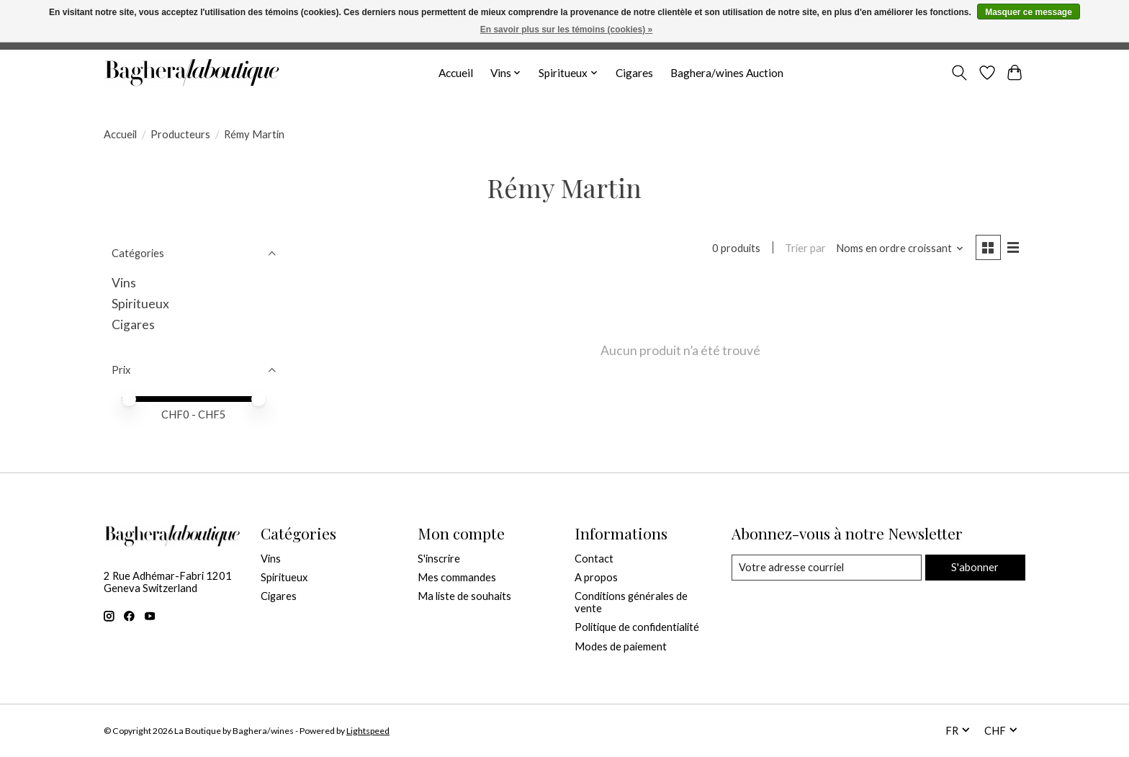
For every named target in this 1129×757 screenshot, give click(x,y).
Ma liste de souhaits (464, 596)
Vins (124, 282)
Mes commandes (457, 577)
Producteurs (180, 134)
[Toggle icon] (959, 73)
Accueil (455, 72)
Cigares (634, 72)
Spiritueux (140, 303)
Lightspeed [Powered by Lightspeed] (368, 730)
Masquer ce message (1028, 12)
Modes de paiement (621, 646)
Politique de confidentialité (637, 627)
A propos (596, 577)
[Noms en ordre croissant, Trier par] (900, 248)
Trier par (805, 248)
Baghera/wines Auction (726, 72)
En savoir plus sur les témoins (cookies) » (566, 29)
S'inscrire (439, 558)
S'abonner (975, 567)
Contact (594, 558)
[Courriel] (827, 568)
